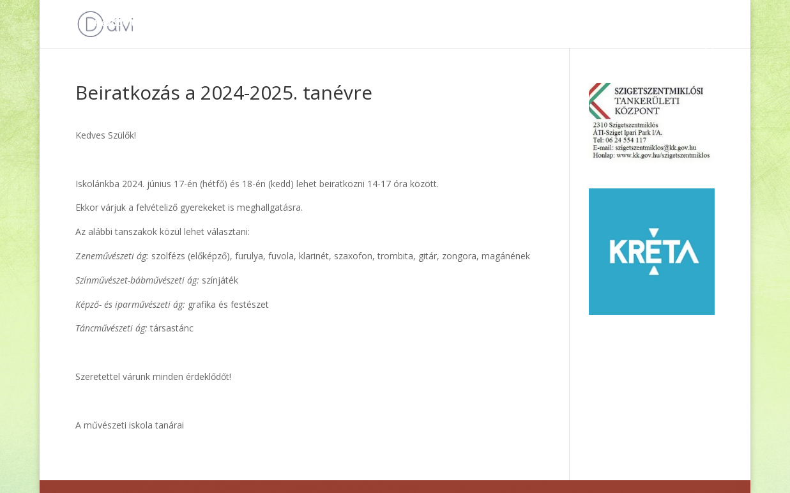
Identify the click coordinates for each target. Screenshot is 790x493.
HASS (541, 23)
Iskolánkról (473, 23)
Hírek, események (291, 23)
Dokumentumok (198, 23)
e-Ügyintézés (663, 23)
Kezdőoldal (120, 23)
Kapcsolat (595, 23)
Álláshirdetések (383, 23)
